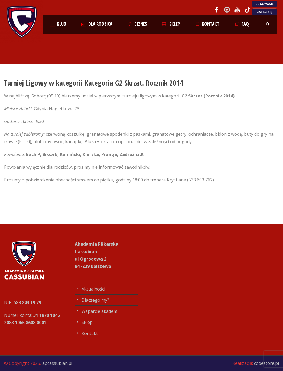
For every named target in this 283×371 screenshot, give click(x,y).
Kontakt (207, 24)
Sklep (171, 24)
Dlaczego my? (95, 300)
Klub (58, 24)
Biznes (137, 24)
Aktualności (93, 289)
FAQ (242, 24)
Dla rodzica (96, 24)
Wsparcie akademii (100, 311)
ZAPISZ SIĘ (264, 12)
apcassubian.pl (57, 363)
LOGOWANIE (265, 4)
